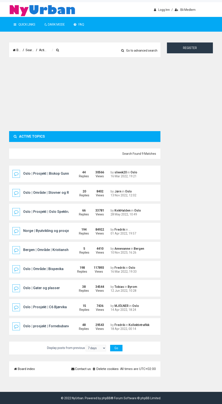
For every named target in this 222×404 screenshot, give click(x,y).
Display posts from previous (76, 348)
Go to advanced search (139, 50)
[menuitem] (80, 50)
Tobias (119, 286)
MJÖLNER (121, 306)
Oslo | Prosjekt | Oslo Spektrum (47, 212)
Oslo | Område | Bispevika (43, 269)
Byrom (132, 286)
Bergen (139, 248)
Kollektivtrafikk (139, 325)
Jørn (117, 191)
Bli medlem (185, 9)
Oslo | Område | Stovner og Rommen (52, 193)
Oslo (134, 172)
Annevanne (122, 248)
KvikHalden (122, 210)
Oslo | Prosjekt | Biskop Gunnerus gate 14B (57, 173)
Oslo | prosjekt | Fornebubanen (47, 326)
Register (190, 48)
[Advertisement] (84, 94)
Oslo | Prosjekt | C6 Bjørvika (45, 307)
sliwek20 (120, 172)
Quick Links (24, 24)
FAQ (79, 24)
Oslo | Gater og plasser (41, 288)
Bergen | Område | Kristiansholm (49, 250)
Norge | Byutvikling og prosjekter (49, 231)
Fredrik (119, 229)
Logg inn (162, 9)
